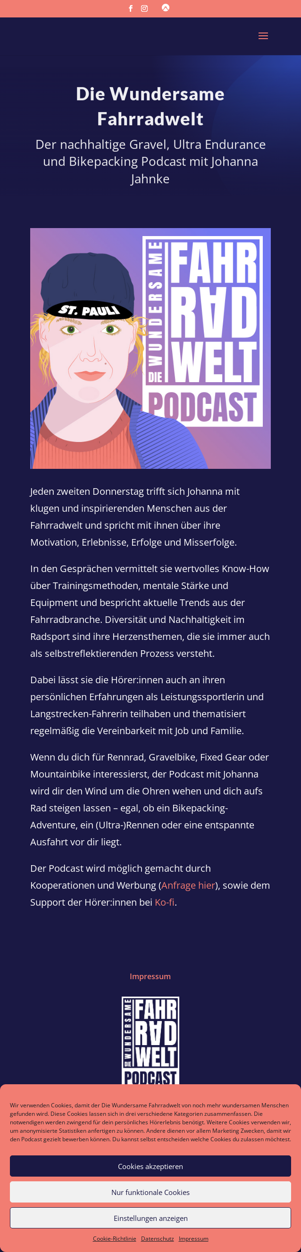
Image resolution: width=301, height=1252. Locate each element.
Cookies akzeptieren (150, 1166)
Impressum (194, 1239)
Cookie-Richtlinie (114, 1239)
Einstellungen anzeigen (151, 1218)
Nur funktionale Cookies (150, 1192)
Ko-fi (165, 902)
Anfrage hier (188, 885)
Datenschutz (157, 1239)
